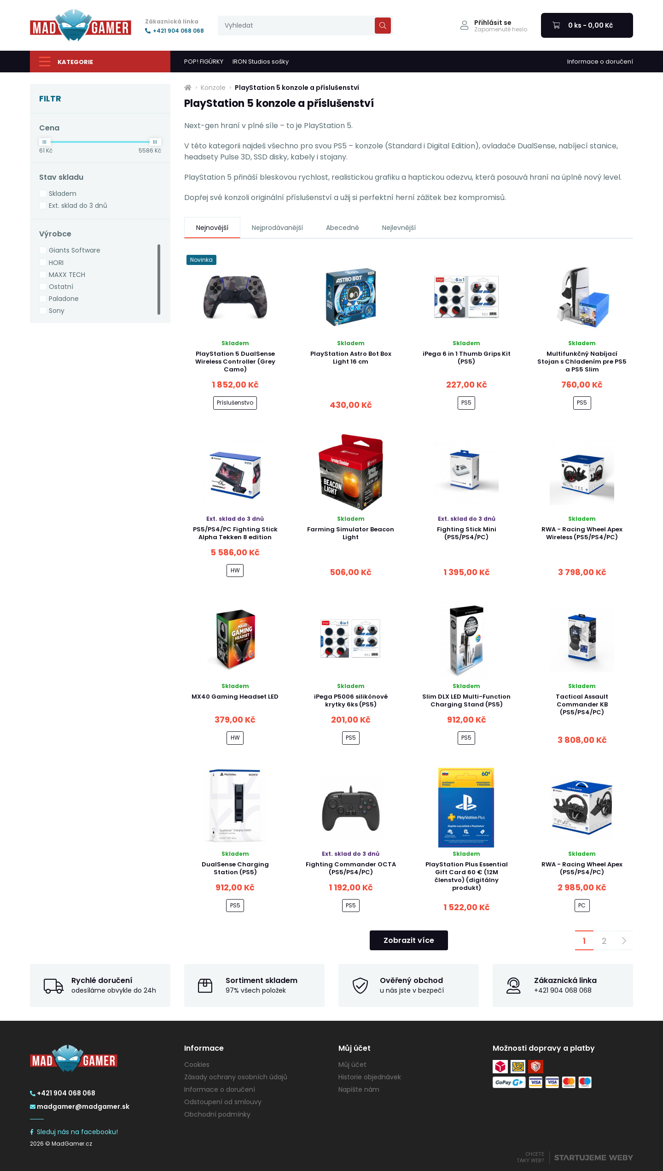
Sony (56, 310)
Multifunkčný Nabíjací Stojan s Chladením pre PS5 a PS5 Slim (582, 361)
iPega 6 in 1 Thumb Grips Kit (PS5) (467, 357)
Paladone (64, 298)
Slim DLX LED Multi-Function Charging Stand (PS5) (466, 700)
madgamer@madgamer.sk (79, 1106)
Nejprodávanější (277, 227)
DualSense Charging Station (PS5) (235, 868)
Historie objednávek (369, 1077)
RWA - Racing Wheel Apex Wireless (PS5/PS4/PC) (581, 533)
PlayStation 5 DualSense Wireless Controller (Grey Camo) (235, 361)
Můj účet (352, 1064)
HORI (56, 262)
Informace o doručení (600, 61)
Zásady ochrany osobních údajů (235, 1077)
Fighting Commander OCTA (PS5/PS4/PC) (351, 868)
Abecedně (342, 227)
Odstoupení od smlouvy (223, 1101)
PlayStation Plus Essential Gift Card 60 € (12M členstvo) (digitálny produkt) (466, 876)
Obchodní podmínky (217, 1114)
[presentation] (305, 25)
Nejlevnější (399, 227)
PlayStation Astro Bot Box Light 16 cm (350, 357)
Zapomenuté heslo (500, 29)
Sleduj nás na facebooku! (74, 1131)
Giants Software (74, 250)
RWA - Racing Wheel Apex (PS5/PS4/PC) (581, 868)
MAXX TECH (67, 274)
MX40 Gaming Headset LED (235, 696)
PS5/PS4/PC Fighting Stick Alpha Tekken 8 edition (235, 533)
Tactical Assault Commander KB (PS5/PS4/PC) (582, 704)
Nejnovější (212, 227)
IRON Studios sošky (261, 61)
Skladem (62, 193)
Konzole (213, 87)
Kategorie (66, 61)
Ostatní (61, 286)
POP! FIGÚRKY (203, 61)
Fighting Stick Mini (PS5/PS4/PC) (466, 533)
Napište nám (358, 1089)
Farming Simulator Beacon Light (350, 533)
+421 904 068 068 (174, 31)
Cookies (196, 1064)
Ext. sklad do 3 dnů (78, 205)
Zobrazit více (409, 940)
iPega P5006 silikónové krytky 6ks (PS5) (351, 700)
